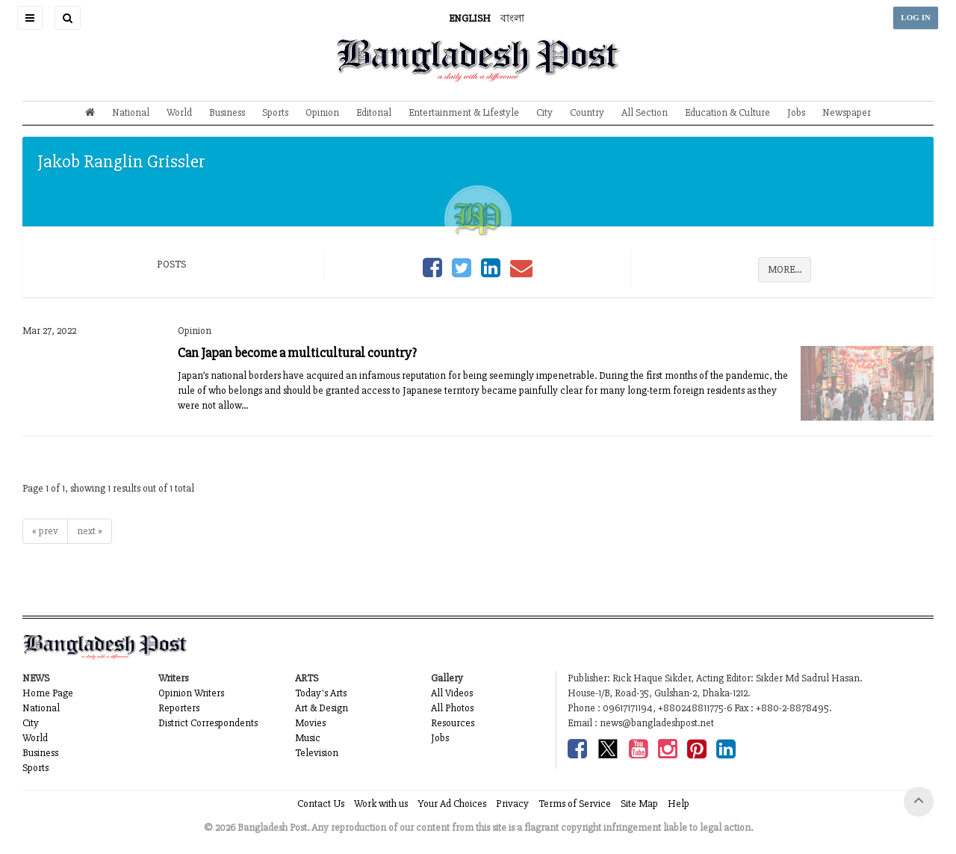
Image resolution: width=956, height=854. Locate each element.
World (179, 112)
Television (316, 752)
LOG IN (916, 17)
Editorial (373, 112)
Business (227, 112)
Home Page (47, 693)
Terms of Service (574, 803)
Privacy (512, 803)
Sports (275, 112)
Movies (310, 723)
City (544, 112)
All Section (644, 112)
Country (587, 112)
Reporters (178, 708)
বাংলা (512, 18)
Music (307, 737)
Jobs (796, 112)
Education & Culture (727, 112)
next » (89, 531)
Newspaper (846, 112)
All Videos (452, 693)
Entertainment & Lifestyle (464, 112)
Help (678, 803)
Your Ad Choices (452, 803)
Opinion (322, 112)
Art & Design (321, 708)
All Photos (452, 708)
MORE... (784, 269)
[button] (30, 18)
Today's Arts (321, 693)
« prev (45, 531)
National (130, 112)
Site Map (639, 803)
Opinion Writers (191, 693)
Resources (452, 723)
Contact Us (320, 803)
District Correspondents (208, 723)
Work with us (381, 803)
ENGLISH (470, 18)
